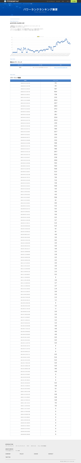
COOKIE (36, 453)
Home (5, 3)
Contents (9, 3)
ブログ (63, 1)
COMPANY (7, 453)
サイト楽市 (18, 450)
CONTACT (50, 453)
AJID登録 (74, 1)
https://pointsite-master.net (60, 67)
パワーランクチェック (51, 1)
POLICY (22, 453)
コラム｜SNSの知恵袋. (42, 445)
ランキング (58, 1)
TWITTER (7, 457)
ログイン (68, 1)
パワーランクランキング (17, 3)
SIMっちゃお (33, 445)
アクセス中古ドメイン (9, 450)
